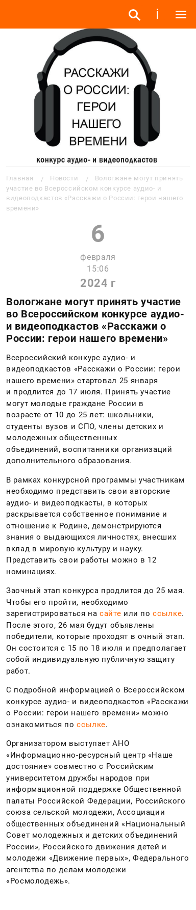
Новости (64, 178)
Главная (19, 178)
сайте (110, 613)
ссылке (167, 613)
